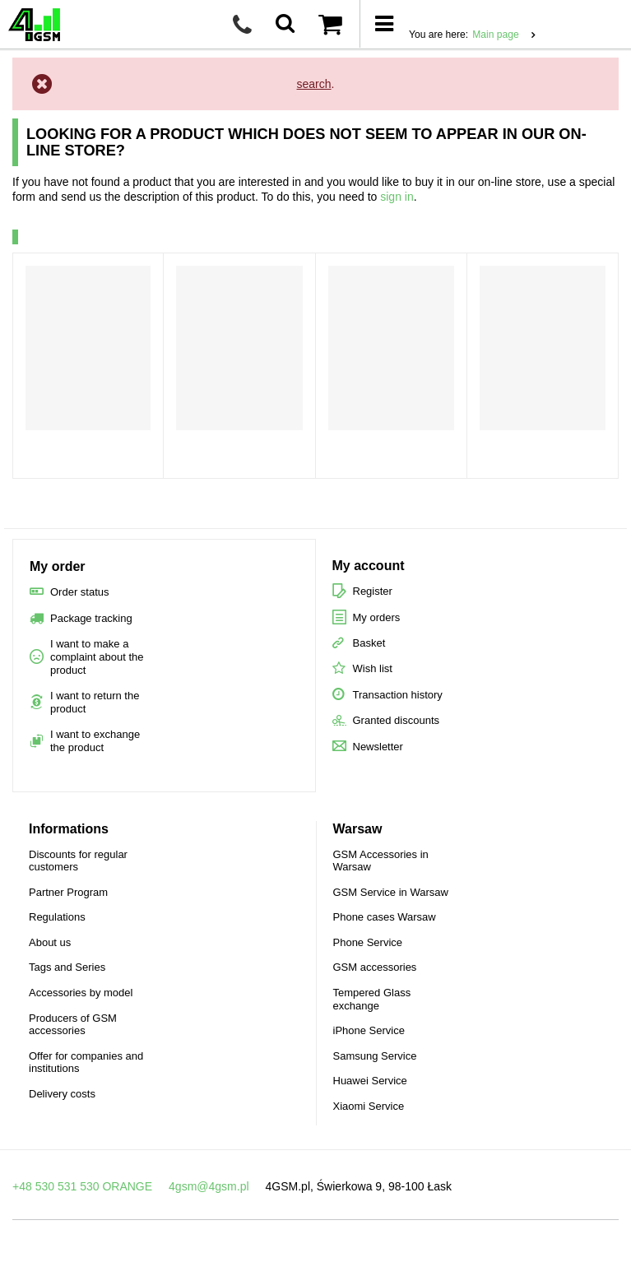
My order (58, 566)
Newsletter (378, 746)
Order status (79, 592)
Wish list (372, 668)
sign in (396, 196)
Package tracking (91, 618)
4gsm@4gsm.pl (208, 1186)
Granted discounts (396, 720)
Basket (369, 643)
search (314, 83)
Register (372, 591)
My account (368, 566)
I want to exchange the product (95, 741)
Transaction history (398, 695)
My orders (377, 617)
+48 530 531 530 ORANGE (82, 1186)
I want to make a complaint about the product (96, 657)
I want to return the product (94, 702)
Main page (495, 34)
